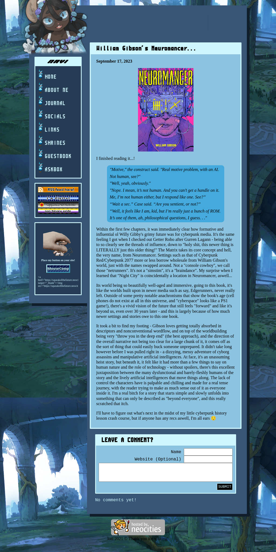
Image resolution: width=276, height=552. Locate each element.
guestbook (54, 153)
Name (176, 452)
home (47, 74)
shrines (51, 140)
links (48, 127)
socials (51, 114)
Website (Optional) (158, 459)
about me (52, 87)
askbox (50, 167)
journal (51, 100)
